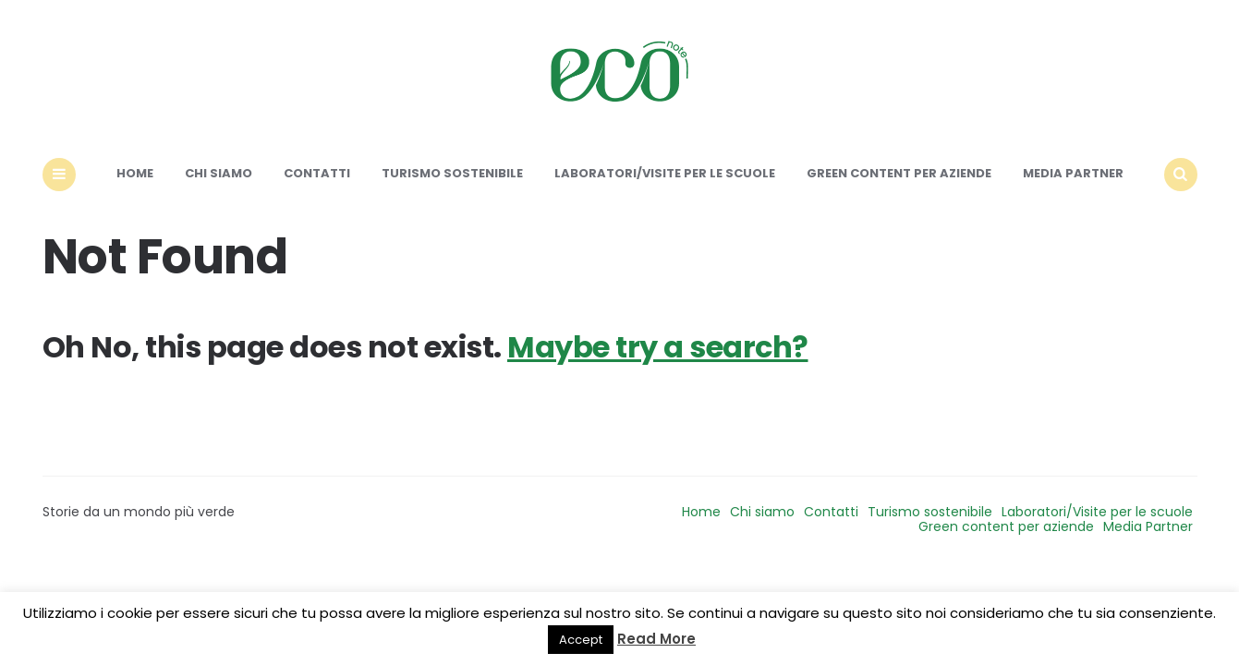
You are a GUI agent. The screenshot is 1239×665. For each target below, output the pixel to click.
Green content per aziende (899, 173)
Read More (656, 638)
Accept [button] (580, 639)
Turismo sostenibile (452, 173)
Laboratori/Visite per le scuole (664, 173)
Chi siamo (218, 173)
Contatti (317, 173)
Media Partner (1073, 173)
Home (134, 173)
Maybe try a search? (657, 347)
